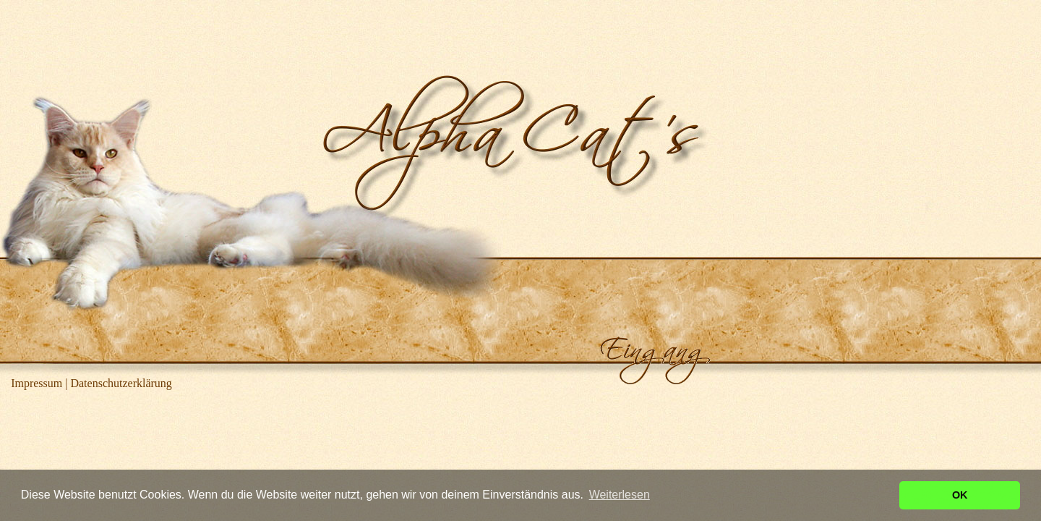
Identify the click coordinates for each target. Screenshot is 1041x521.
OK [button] (960, 495)
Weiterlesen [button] (619, 494)
